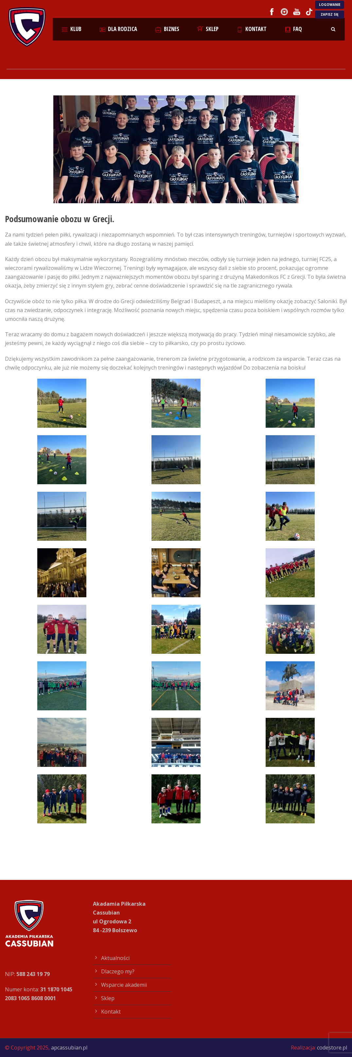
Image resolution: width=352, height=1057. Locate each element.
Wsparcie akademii (124, 984)
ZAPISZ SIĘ (330, 14)
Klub (71, 29)
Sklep (208, 29)
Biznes (167, 29)
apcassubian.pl (69, 1047)
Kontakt (252, 29)
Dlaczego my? (117, 971)
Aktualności (115, 958)
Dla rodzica (118, 29)
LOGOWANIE (330, 4)
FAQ (293, 29)
